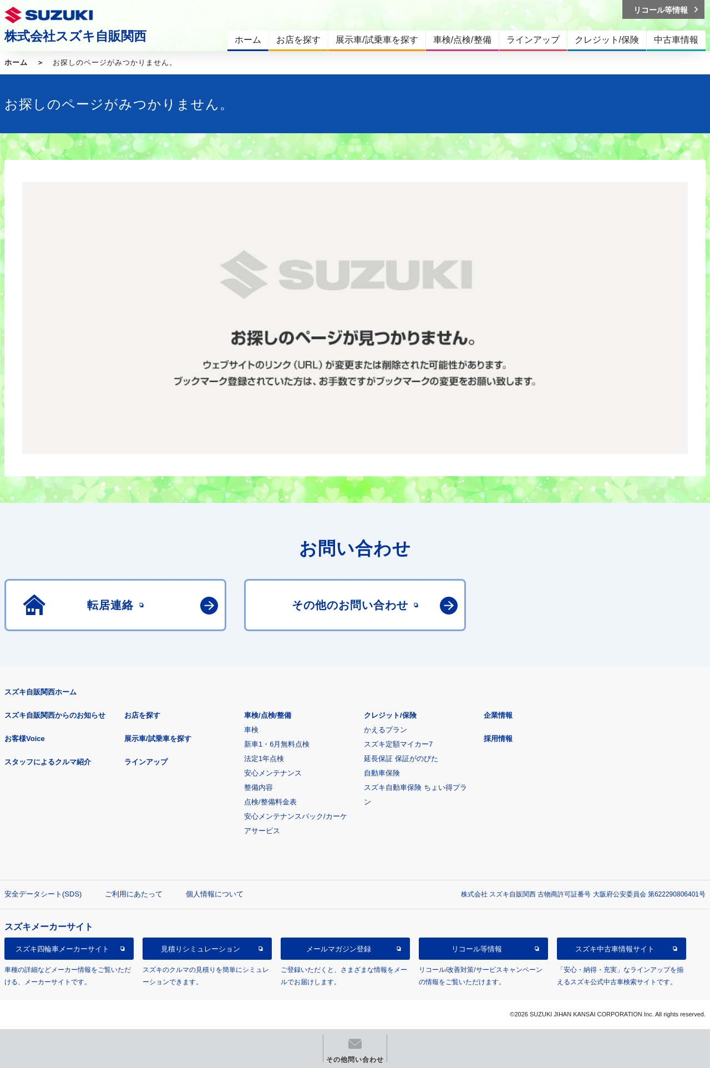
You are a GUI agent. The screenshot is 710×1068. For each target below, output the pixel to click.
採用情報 (498, 738)
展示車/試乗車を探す (157, 738)
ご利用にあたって (134, 894)
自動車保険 (382, 773)
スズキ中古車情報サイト (615, 949)
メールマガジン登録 (338, 949)
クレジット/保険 (390, 715)
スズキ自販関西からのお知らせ (54, 715)
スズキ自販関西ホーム (40, 692)
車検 (251, 730)
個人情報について (215, 894)
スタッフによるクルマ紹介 (47, 762)
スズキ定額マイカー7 (398, 744)
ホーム (16, 62)
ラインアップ (146, 762)
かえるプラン (385, 730)
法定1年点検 (264, 758)
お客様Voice (24, 738)
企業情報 (498, 715)
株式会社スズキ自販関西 (75, 36)
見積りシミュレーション (200, 949)
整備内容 (258, 787)
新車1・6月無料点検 (277, 744)
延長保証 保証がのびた (401, 758)
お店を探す (142, 715)
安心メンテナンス (273, 773)
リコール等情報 (477, 949)
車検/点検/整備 (267, 715)
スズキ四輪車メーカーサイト (62, 949)
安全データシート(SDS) (43, 894)
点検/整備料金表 (270, 802)
